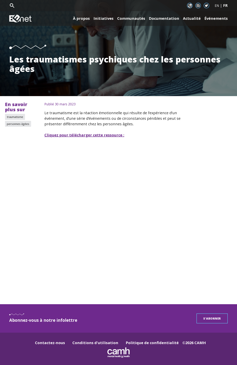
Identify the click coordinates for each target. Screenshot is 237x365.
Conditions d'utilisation (95, 342)
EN (217, 5)
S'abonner (212, 318)
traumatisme (15, 117)
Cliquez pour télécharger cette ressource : (84, 135)
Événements (216, 18)
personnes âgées (18, 124)
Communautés (131, 18)
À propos (81, 18)
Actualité (192, 18)
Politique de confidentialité (152, 342)
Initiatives (104, 18)
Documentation (164, 18)
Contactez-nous (50, 342)
